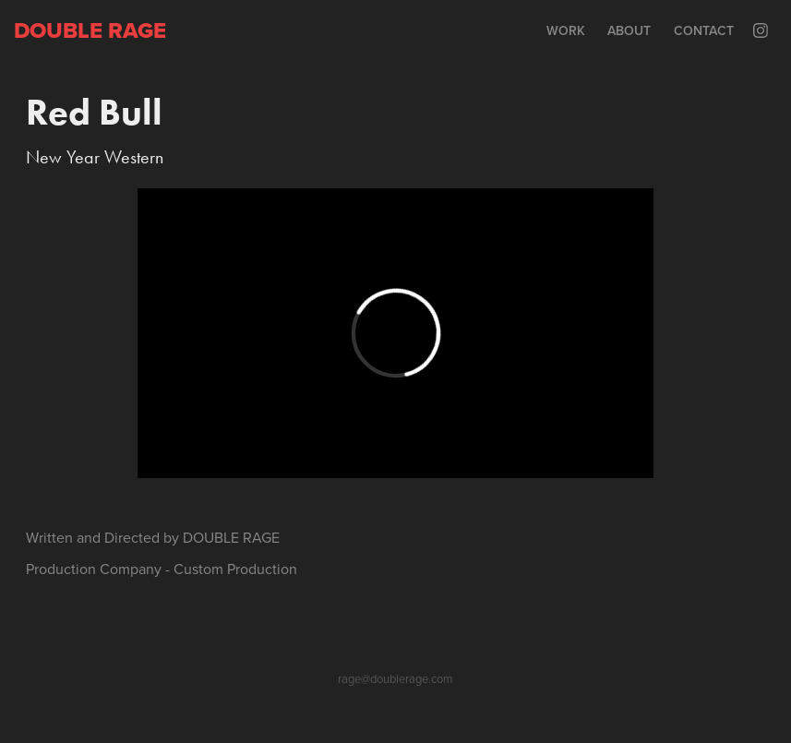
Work (565, 30)
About (629, 30)
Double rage (90, 30)
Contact (704, 30)
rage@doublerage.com (395, 678)
